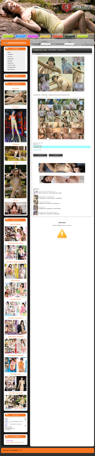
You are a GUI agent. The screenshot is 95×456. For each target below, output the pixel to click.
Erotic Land (5, 450)
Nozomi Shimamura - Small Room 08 (46, 196)
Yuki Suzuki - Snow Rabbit (16, 393)
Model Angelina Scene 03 (15, 442)
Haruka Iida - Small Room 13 (44, 201)
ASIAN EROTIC (70, 35)
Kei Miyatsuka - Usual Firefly (15, 355)
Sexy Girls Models (13, 450)
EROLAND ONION (82, 35)
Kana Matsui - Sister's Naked (15, 243)
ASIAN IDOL (45, 35)
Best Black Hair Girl (15, 299)
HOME (8, 35)
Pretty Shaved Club (16, 374)
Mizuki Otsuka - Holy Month (15, 336)
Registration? (37, 43)
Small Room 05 (41, 207)
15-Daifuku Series (37, 50)
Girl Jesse (15, 200)
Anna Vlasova (15, 88)
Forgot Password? (60, 43)
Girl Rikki (15, 162)
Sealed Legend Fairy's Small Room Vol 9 (46, 191)
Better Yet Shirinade (15, 224)
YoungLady (38, 53)
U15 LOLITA (57, 35)
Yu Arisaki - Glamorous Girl (15, 318)
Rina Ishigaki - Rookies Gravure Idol (15, 261)
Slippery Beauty (15, 280)
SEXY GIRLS (20, 35)
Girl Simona (15, 144)
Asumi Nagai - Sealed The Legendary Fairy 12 (48, 212)
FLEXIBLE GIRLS (33, 35)
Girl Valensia (15, 107)
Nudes (45, 50)
